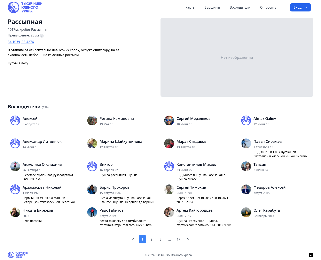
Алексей (30, 118)
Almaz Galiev (264, 118)
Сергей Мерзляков (194, 118)
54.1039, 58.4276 (21, 42)
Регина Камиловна (117, 118)
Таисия (259, 164)
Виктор (106, 164)
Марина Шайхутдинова (121, 141)
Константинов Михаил (197, 164)
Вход (300, 7)
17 (178, 239)
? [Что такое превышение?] (41, 35)
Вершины (212, 7)
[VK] (311, 255)
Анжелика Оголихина (42, 164)
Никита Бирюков (38, 210)
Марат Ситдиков (191, 141)
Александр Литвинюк (42, 141)
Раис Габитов (112, 210)
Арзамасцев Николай (42, 187)
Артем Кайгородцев (195, 210)
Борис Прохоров (115, 187)
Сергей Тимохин (191, 187)
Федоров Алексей (269, 187)
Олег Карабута (266, 210)
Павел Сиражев (267, 141)
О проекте (268, 7)
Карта (190, 7)
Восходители (240, 7)
